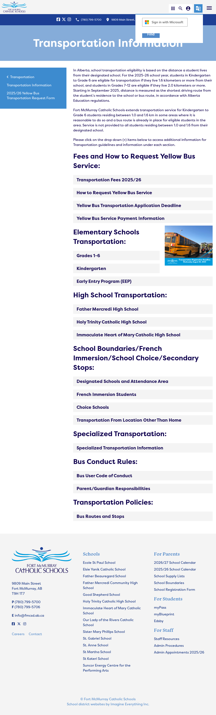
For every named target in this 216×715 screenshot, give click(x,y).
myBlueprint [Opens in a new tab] (164, 614)
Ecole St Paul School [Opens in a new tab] (99, 562)
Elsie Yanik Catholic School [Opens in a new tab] (104, 569)
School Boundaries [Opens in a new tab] (169, 582)
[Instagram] (69, 19)
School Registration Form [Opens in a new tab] (174, 589)
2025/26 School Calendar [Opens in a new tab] (175, 569)
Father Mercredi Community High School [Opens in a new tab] (110, 585)
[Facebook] (58, 19)
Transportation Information (29, 85)
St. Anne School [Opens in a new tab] (95, 645)
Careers (18, 634)
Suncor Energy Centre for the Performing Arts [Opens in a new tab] (107, 668)
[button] (173, 8)
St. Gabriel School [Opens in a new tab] (97, 638)
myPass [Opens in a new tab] (160, 607)
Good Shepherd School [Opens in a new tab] (101, 594)
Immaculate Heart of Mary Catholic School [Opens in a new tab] (112, 610)
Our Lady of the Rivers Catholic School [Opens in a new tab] (108, 622)
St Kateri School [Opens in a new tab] (96, 658)
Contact (35, 634)
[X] (64, 19)
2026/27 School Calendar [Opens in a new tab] (175, 562)
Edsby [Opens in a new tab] (158, 621)
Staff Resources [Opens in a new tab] (166, 638)
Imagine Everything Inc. (130, 704)
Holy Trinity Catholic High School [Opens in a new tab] (109, 601)
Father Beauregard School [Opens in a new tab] (104, 576)
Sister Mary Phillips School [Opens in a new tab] (104, 631)
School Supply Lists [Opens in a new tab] (169, 576)
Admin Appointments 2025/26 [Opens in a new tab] (179, 652)
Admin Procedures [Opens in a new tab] (169, 645)
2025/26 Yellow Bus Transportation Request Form (31, 95)
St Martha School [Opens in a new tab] (97, 652)
